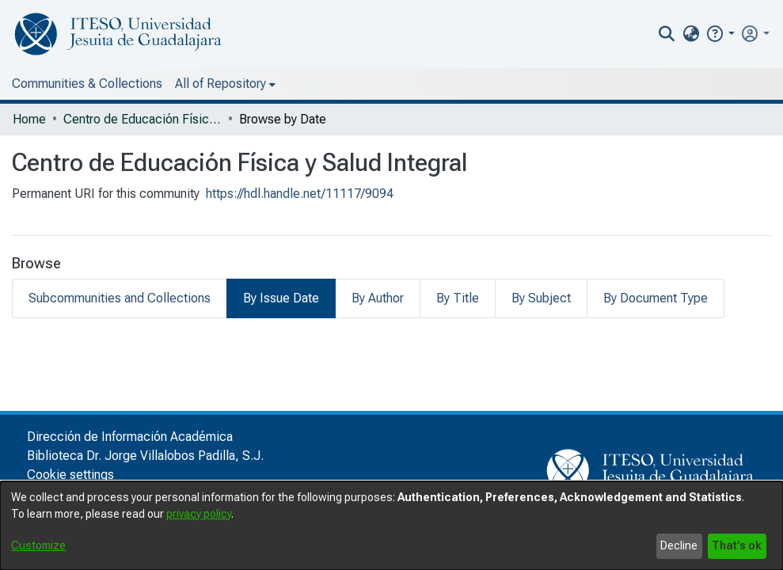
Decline (678, 545)
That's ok (737, 545)
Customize (38, 545)
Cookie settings (70, 474)
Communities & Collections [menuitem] (87, 83)
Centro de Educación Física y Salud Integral (142, 119)
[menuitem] (691, 34)
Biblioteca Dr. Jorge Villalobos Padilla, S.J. (145, 455)
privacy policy (198, 513)
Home (29, 119)
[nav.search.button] (667, 34)
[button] (720, 33)
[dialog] (391, 525)
